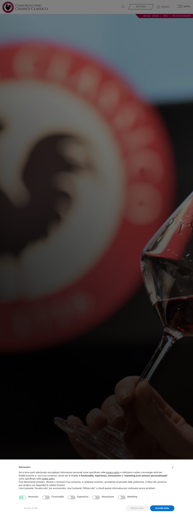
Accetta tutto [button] (162, 512)
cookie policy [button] (48, 482)
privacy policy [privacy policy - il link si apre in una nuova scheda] (113, 476)
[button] (172, 471)
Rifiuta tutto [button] (137, 512)
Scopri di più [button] (31, 512)
